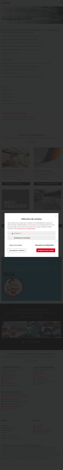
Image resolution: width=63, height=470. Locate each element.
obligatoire (17, 233)
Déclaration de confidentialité (44, 245)
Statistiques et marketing (22, 238)
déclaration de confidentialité (26, 229)
